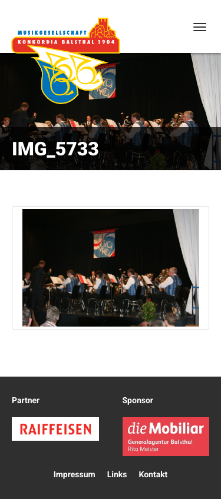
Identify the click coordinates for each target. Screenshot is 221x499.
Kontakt (152, 475)
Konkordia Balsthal (65, 60)
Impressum (74, 475)
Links (117, 475)
